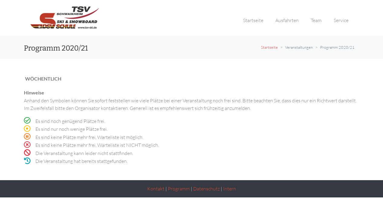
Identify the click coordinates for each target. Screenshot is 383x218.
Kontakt (155, 189)
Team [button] (316, 20)
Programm (179, 189)
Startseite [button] (253, 20)
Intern (229, 189)
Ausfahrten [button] (287, 20)
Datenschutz (206, 189)
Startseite (269, 47)
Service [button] (341, 20)
